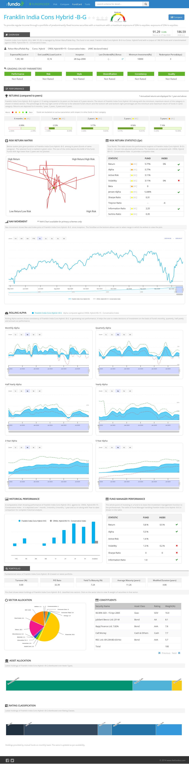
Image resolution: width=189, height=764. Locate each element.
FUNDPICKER (39, 4)
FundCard (77, 4)
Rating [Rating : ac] (157, 606)
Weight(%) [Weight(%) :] (170, 606)
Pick (55, 4)
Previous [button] (166, 653)
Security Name (103, 606)
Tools (87, 4)
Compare (64, 4)
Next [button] (174, 653)
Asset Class (139, 606)
